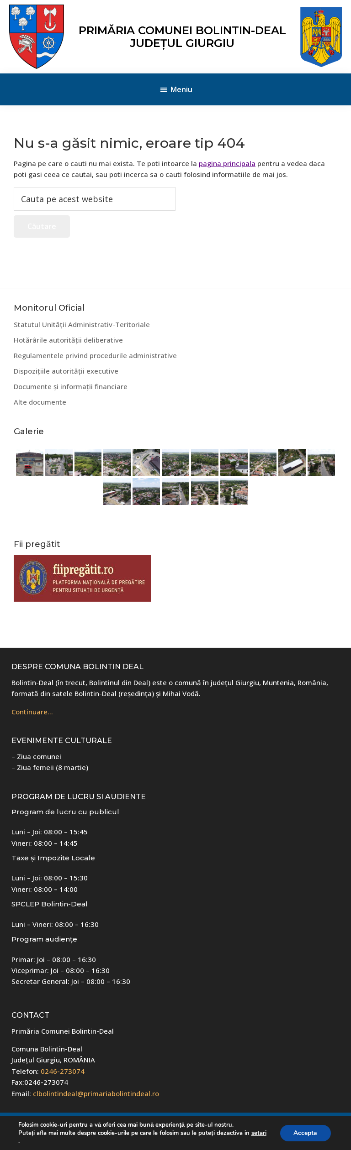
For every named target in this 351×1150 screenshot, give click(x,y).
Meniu (181, 89)
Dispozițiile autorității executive (66, 370)
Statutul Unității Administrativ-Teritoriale (82, 324)
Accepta (305, 1133)
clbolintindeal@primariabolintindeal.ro (96, 1093)
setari (258, 1133)
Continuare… (32, 711)
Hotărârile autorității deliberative (68, 339)
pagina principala (227, 163)
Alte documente (40, 401)
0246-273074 (63, 1071)
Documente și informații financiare (71, 386)
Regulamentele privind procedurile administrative (95, 355)
